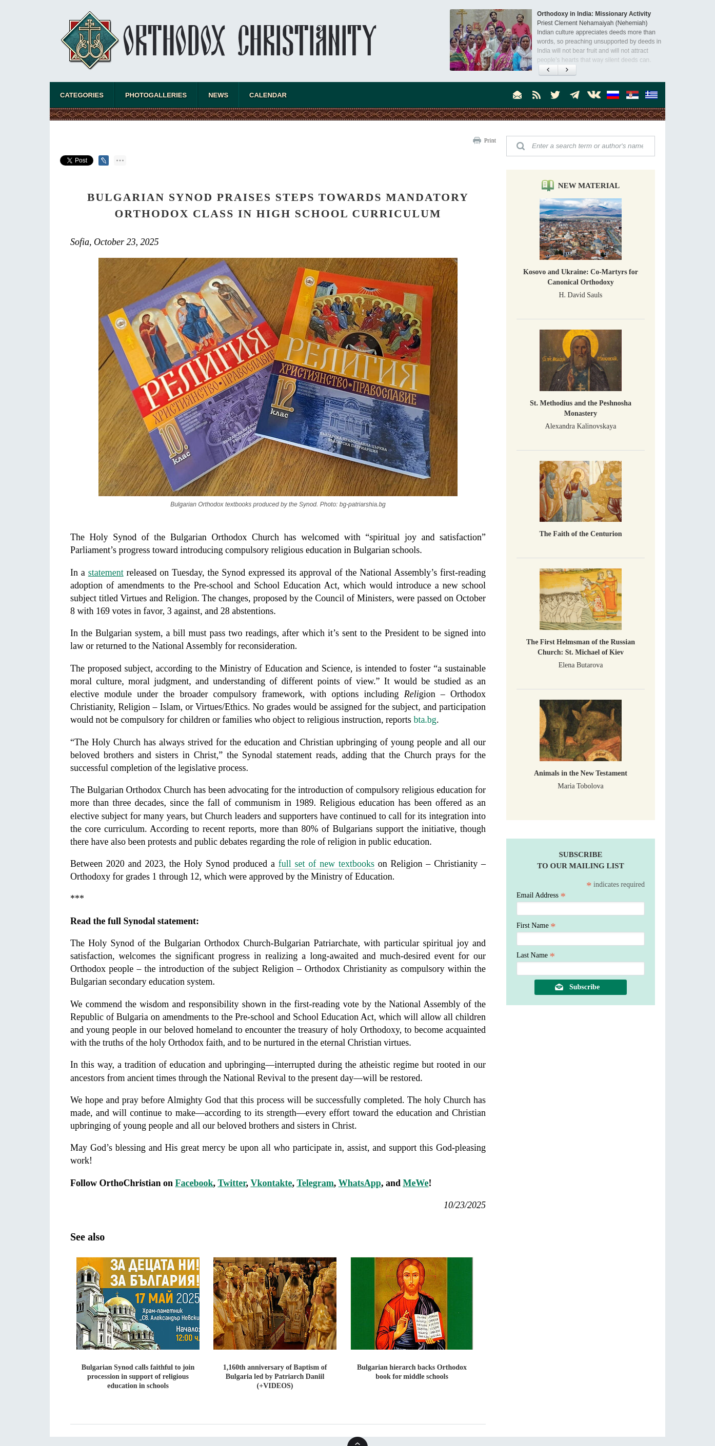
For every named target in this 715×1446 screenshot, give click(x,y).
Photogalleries (156, 95)
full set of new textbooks (326, 864)
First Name (536, 925)
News (218, 95)
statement (106, 572)
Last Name (536, 955)
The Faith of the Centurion (581, 534)
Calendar (268, 95)
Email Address (541, 895)
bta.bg (424, 720)
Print (490, 140)
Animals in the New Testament (580, 773)
